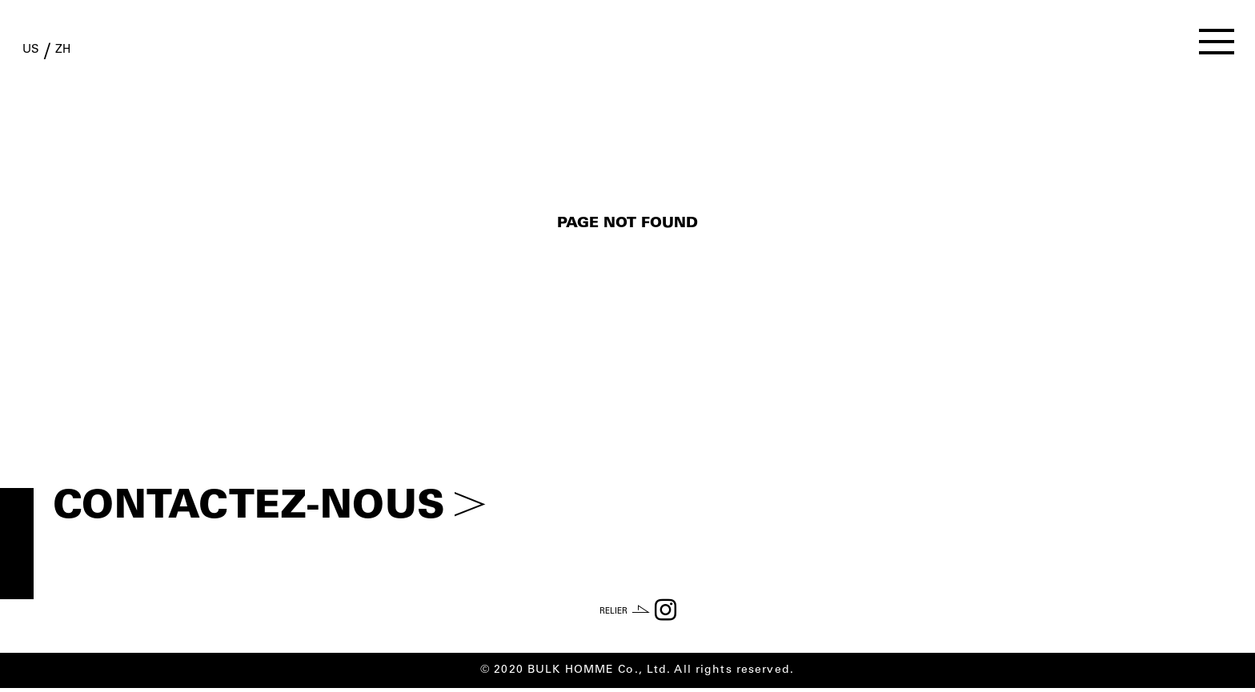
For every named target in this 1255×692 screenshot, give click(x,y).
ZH (100, 54)
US (43, 54)
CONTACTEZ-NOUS (269, 508)
